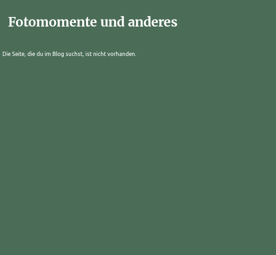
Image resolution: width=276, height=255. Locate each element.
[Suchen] (269, 22)
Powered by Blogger (138, 245)
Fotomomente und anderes (93, 22)
